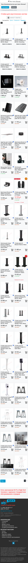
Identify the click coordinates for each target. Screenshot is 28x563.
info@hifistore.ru (6, 511)
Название (16, 20)
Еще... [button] (3, 481)
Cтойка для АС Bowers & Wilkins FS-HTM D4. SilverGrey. (20, 65)
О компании (5, 521)
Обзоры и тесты (6, 524)
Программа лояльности (8, 526)
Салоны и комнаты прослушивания (11, 537)
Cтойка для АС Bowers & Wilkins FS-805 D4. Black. (6, 40)
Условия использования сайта (9, 527)
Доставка (4, 532)
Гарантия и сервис (6, 534)
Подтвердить (5, 7)
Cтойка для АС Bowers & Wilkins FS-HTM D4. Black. (6, 65)
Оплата (3, 531)
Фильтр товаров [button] (14, 17)
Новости (4, 522)
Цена (11, 20)
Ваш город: (14, 1)
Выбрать (14, 7)
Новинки (23, 20)
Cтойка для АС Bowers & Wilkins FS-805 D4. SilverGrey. (20, 40)
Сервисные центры (6, 535)
